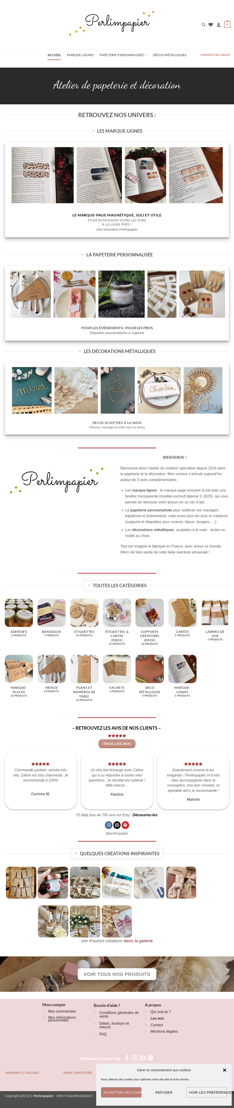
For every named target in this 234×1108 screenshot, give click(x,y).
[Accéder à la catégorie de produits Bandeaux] (51, 620)
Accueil (54, 55)
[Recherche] (203, 24)
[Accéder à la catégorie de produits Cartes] (182, 620)
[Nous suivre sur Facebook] (127, 1058)
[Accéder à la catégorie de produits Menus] (51, 676)
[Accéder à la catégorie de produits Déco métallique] (150, 678)
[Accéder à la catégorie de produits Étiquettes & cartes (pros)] (117, 624)
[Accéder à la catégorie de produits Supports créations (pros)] (150, 624)
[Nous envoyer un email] (117, 825)
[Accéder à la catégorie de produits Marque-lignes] (182, 678)
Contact (157, 1025)
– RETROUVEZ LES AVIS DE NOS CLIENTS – (117, 728)
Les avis (157, 1018)
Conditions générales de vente (119, 1014)
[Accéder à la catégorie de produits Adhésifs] (19, 620)
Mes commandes (62, 1011)
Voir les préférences (208, 1092)
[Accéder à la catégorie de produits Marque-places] (19, 678)
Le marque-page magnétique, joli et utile (116, 215)
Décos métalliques (170, 55)
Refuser (164, 1092)
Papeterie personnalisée (123, 55)
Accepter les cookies (122, 1092)
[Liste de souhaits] (210, 25)
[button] (224, 1070)
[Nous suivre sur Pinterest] (125, 825)
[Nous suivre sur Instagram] (108, 825)
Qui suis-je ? (161, 1012)
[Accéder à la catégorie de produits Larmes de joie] (215, 622)
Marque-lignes (80, 55)
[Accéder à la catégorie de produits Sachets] (117, 676)
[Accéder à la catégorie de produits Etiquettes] (84, 620)
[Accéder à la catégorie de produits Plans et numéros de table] (84, 680)
